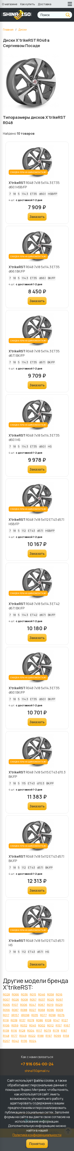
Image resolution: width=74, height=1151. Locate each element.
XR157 (15, 1015)
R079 (47, 1030)
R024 (32, 1041)
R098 (52, 1015)
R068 (41, 1010)
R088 (24, 1010)
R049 (22, 1036)
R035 (34, 1015)
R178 (56, 1030)
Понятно (37, 1143)
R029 (59, 1005)
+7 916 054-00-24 (37, 1064)
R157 (59, 1025)
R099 (57, 1036)
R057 (33, 999)
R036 (24, 994)
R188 (40, 1036)
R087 (15, 1010)
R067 (41, 1005)
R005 (6, 1005)
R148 (6, 1036)
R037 (41, 999)
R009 (59, 1010)
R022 (32, 1036)
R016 (59, 994)
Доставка (44, 4)
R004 (30, 1030)
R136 (24, 1041)
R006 (23, 1005)
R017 (6, 1015)
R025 (50, 999)
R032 (23, 1025)
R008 (24, 999)
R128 (22, 1030)
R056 (6, 1010)
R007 (6, 999)
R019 (50, 1005)
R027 (32, 1010)
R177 (14, 1036)
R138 (6, 1030)
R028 (6, 994)
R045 (32, 1025)
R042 (15, 1041)
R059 (14, 1025)
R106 (6, 1025)
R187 (64, 1030)
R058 (50, 994)
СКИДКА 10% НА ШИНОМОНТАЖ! (28, 172)
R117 (39, 1030)
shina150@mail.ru (37, 1071)
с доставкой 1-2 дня (29, 200)
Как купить (27, 4)
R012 (50, 1025)
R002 (41, 1025)
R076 (61, 1015)
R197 (49, 1036)
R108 (48, 1020)
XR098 (25, 1015)
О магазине (9, 4)
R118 (6, 1020)
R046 (41, 994)
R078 (30, 1020)
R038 (14, 1020)
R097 (59, 999)
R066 (15, 994)
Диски (22, 29)
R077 (43, 1015)
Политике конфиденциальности (37, 1135)
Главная (8, 29)
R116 (14, 1030)
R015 (33, 994)
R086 (39, 1020)
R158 (66, 1036)
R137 (22, 1020)
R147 (56, 1020)
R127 (65, 1020)
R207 (6, 1041)
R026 (15, 999)
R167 (67, 1025)
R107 (15, 1005)
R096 (50, 1010)
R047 (32, 1005)
